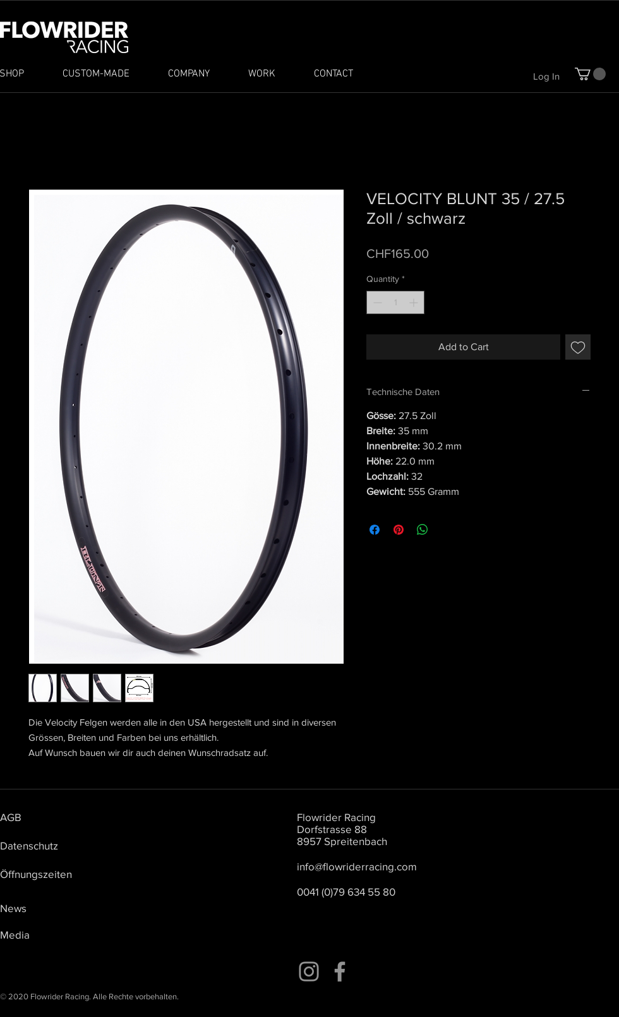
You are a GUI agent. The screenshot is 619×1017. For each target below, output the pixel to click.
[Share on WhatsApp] (422, 529)
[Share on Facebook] (374, 529)
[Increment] (415, 302)
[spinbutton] (395, 302)
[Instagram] (309, 971)
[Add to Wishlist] (578, 347)
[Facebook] (340, 971)
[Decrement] (376, 302)
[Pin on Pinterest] (398, 529)
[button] (590, 74)
